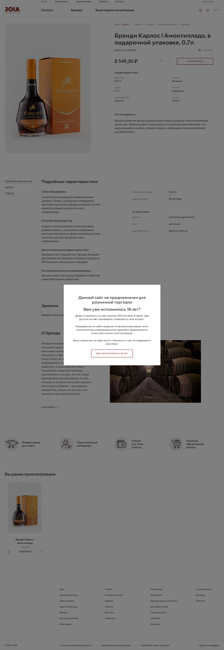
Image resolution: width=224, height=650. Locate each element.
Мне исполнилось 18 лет (112, 353)
